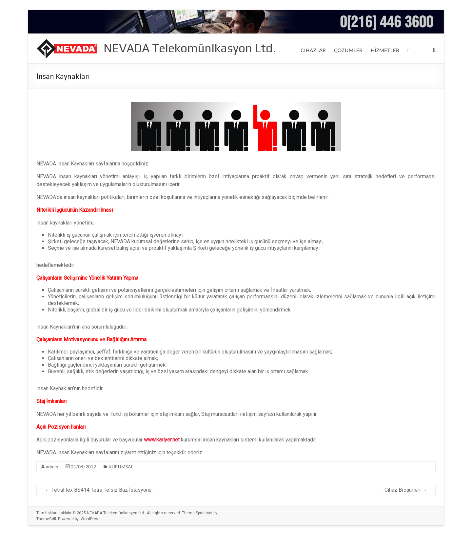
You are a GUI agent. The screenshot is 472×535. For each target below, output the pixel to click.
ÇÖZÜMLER (349, 50)
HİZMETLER (387, 50)
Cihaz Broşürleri (405, 490)
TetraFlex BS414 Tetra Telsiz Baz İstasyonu (98, 490)
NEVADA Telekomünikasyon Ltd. (190, 48)
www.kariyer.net (162, 440)
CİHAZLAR (313, 50)
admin (52, 466)
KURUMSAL (119, 466)
